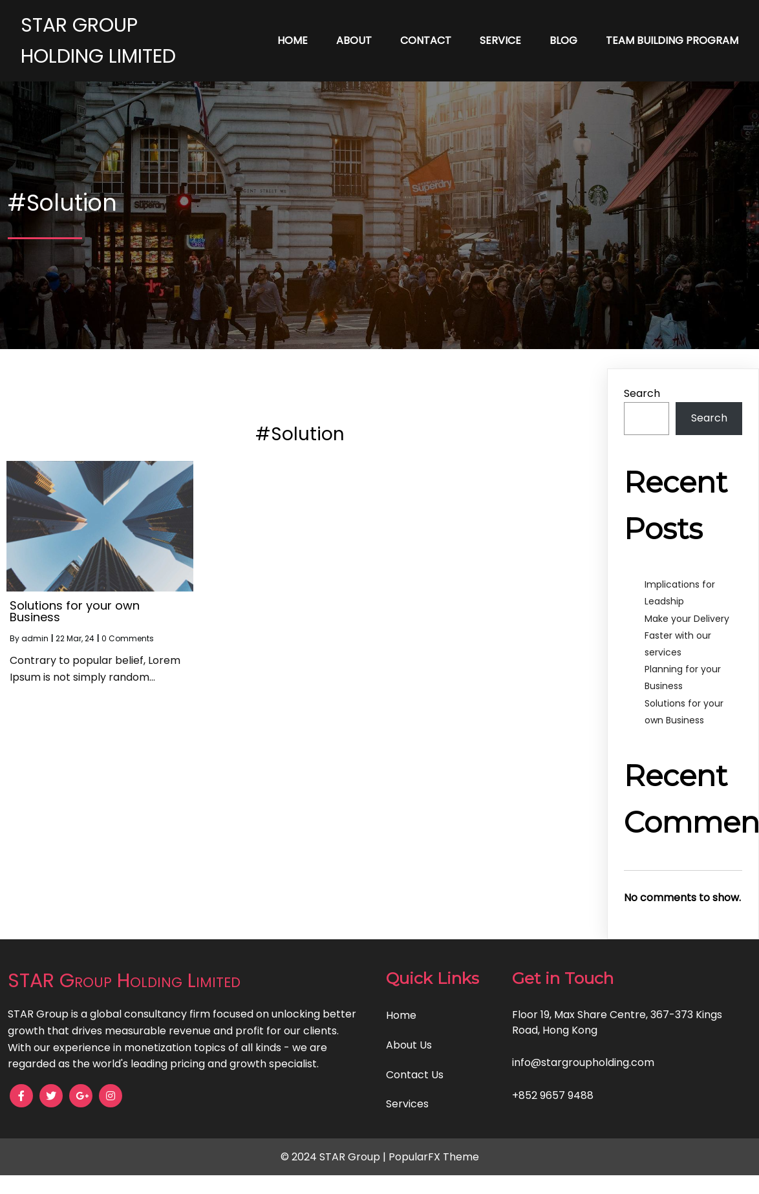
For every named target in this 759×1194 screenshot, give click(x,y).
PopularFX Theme (434, 1156)
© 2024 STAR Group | (335, 1156)
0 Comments (128, 638)
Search (642, 393)
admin (34, 638)
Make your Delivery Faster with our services (687, 635)
